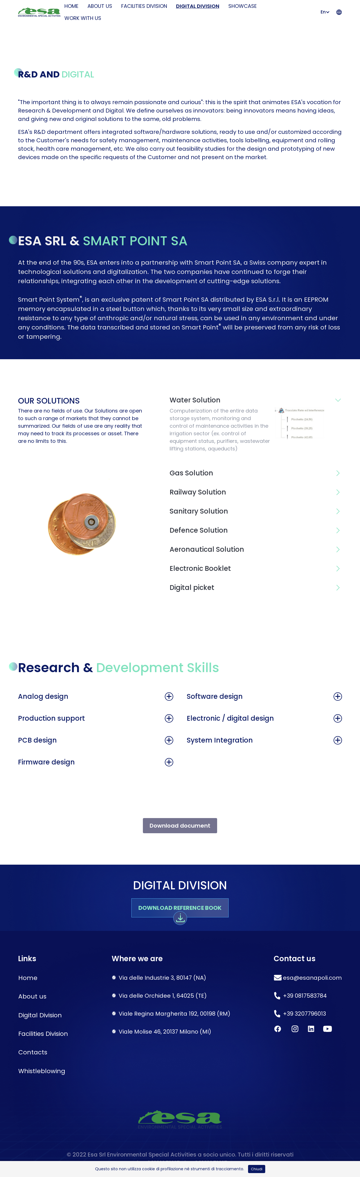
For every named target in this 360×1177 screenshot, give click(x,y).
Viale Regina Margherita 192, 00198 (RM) (174, 1014)
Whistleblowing (41, 1071)
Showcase (242, 6)
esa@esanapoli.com (312, 978)
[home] (38, 12)
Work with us (82, 18)
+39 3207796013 (304, 1014)
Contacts (32, 1052)
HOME (71, 6)
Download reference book (180, 908)
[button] (326, 12)
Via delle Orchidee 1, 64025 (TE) (163, 996)
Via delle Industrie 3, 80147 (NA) (162, 978)
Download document (180, 826)
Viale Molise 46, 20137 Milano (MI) (165, 1032)
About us (99, 6)
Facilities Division (144, 6)
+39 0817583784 (305, 996)
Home (27, 978)
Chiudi (256, 1169)
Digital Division (197, 6)
